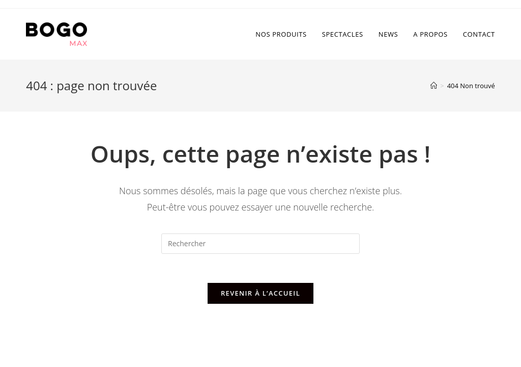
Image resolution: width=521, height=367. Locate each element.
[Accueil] (433, 85)
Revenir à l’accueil (260, 294)
